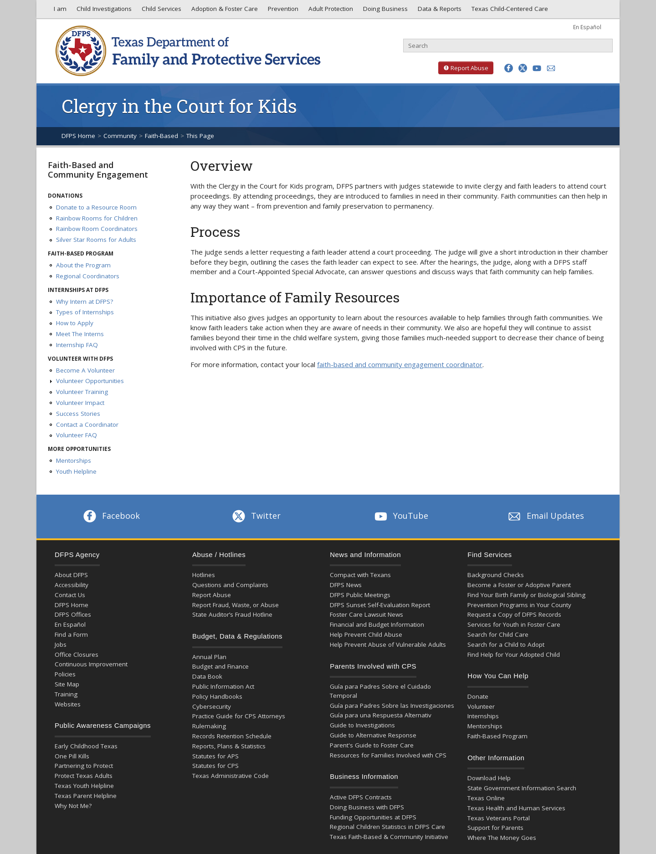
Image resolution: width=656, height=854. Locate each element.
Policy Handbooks (217, 696)
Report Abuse (463, 68)
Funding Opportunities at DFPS (373, 817)
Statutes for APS (215, 756)
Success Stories (78, 413)
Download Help (489, 778)
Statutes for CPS (215, 766)
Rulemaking (209, 726)
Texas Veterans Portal (498, 818)
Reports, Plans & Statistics (229, 746)
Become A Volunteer (85, 370)
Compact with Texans (360, 575)
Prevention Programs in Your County (519, 605)
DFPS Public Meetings (360, 595)
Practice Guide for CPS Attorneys (238, 716)
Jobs (61, 644)
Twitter (256, 515)
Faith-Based (161, 136)
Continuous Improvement (91, 664)
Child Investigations (103, 11)
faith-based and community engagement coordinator (399, 364)
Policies (65, 674)
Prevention (282, 11)
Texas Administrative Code (230, 776)
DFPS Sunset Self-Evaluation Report (380, 605)
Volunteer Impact (80, 403)
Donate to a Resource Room (96, 207)
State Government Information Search (521, 788)
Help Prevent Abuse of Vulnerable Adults (388, 644)
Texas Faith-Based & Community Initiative (389, 837)
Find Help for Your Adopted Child (513, 654)
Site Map (67, 684)
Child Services (160, 11)
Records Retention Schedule (232, 736)
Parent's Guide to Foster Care (372, 745)
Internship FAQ (77, 345)
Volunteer (481, 706)
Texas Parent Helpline (86, 796)
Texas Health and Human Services (516, 808)
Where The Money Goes (501, 838)
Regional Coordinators (87, 276)
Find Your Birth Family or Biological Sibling (526, 595)
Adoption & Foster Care (224, 11)
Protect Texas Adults (84, 776)
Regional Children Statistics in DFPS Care (387, 827)
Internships (483, 716)
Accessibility (71, 585)
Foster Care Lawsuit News (366, 614)
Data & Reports (438, 11)
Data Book (207, 676)
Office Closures (76, 654)
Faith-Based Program (497, 736)
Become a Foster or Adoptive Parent (519, 585)
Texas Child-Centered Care (509, 11)
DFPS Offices (73, 614)
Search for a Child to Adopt (505, 644)
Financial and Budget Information (377, 624)
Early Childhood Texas (86, 746)
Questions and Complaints (230, 585)
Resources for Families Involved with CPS (388, 755)
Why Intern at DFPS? (84, 301)
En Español (587, 27)
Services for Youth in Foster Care (513, 624)
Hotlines (203, 575)
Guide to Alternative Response (373, 735)
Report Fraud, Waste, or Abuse (235, 605)
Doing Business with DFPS (367, 807)
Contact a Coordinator (87, 424)
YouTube (400, 515)
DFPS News (346, 585)
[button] (508, 68)
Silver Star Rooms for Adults (96, 239)
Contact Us (70, 595)
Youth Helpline (76, 471)
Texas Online (486, 798)
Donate (477, 696)
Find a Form (71, 634)
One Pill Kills (72, 756)
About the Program (83, 265)
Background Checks (495, 575)
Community (120, 136)
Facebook (111, 515)
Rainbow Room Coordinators (97, 229)
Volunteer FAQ (76, 435)
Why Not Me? (73, 806)
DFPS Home (78, 136)
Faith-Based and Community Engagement (98, 169)
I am (58, 11)
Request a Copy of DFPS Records (514, 614)
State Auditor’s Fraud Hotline (232, 614)
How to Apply (74, 323)
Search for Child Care (497, 634)
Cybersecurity (211, 706)
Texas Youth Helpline (84, 786)
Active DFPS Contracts (361, 797)
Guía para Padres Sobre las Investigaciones (392, 705)
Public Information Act (223, 686)
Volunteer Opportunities (90, 381)
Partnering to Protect (84, 766)
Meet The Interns (80, 334)
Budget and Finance (220, 666)
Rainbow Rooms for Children (97, 218)
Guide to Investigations (362, 725)
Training (66, 694)
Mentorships (73, 460)
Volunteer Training (82, 392)
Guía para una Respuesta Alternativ (380, 715)
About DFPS (71, 575)
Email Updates (545, 515)
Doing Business (384, 11)
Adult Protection (330, 11)
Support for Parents (495, 827)
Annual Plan (209, 657)
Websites (68, 704)
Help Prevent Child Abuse (366, 634)
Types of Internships (85, 312)
